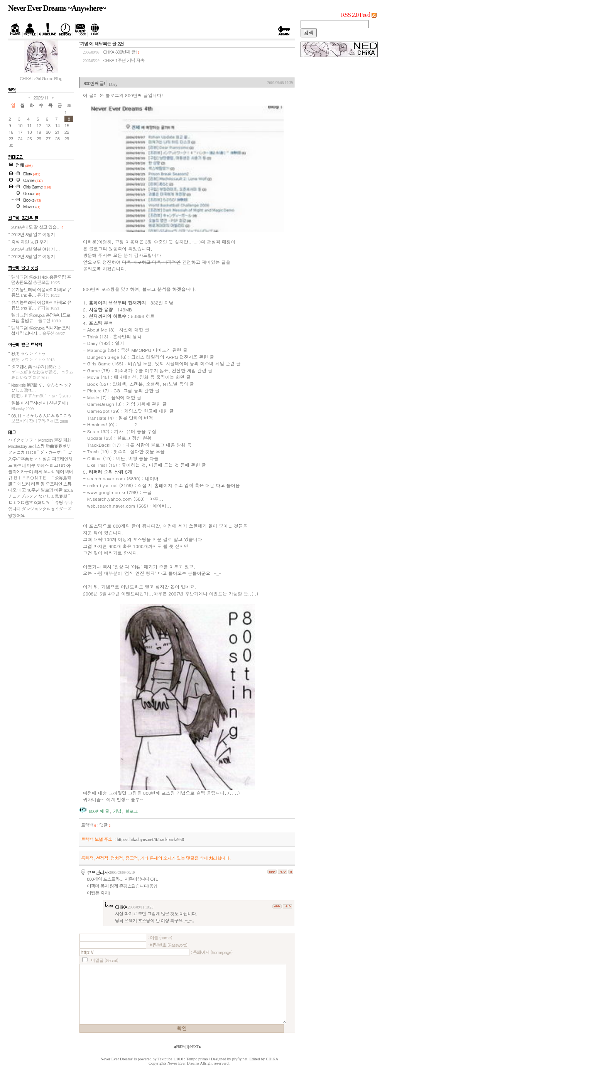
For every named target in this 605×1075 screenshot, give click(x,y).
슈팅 (59, 502)
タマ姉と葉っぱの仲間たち (42, 371)
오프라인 (54, 484)
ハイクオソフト (22, 440)
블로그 (131, 811)
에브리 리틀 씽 (30, 484)
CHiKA (121, 906)
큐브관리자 (97, 872)
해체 (38, 471)
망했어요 (16, 515)
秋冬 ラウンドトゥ (32, 356)
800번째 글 (99, 811)
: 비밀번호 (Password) (167, 945)
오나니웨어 (53, 471)
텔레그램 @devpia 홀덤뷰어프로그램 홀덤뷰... (40, 317)
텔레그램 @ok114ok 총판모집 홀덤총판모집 (41, 279)
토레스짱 (36, 446)
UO (62, 465)
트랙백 (88, 825)
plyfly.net (239, 1059)
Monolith (45, 440)
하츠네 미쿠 (24, 465)
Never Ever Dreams (183, 1063)
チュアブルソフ (22, 496)
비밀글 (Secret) (104, 960)
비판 (58, 490)
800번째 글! (126, 52)
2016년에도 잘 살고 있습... (37, 227)
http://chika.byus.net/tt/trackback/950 (150, 839)
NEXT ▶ (195, 1047)
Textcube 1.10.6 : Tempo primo (182, 1059)
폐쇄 (67, 440)
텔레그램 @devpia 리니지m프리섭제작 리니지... (40, 330)
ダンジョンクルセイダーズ (46, 509)
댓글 (104, 825)
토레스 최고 (47, 465)
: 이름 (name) (159, 937)
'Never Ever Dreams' (116, 1059)
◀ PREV (178, 1047)
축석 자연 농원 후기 (29, 242)
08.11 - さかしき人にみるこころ (41, 418)
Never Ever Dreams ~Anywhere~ (57, 8)
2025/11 (41, 97)
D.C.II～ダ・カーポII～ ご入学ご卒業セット (39, 455)
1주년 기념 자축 (130, 60)
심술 (46, 459)
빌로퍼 (47, 490)
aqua (68, 490)
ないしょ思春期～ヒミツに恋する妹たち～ (39, 499)
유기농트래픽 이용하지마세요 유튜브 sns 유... (41, 292)
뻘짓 (58, 440)
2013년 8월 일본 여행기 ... (35, 234)
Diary (113, 84)
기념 (117, 811)
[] (187, 1047)
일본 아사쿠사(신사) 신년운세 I (39, 405)
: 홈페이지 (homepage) (211, 952)
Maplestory (17, 446)
